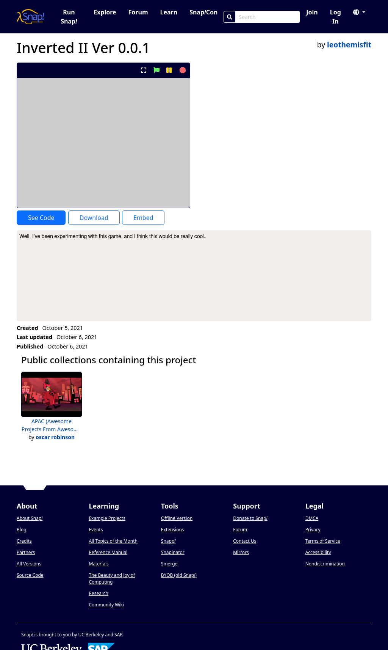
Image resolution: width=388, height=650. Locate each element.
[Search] (230, 17)
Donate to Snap (250, 518)
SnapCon (203, 12)
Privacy (313, 529)
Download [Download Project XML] (94, 218)
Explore (105, 12)
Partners (26, 552)
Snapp (168, 541)
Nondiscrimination (325, 564)
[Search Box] (267, 17)
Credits (24, 541)
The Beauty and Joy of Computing (112, 578)
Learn (168, 12)
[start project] (156, 70)
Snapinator (173, 552)
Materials (98, 564)
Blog (22, 529)
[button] (359, 12)
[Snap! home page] (30, 16)
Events (96, 529)
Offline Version (176, 518)
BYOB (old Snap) (179, 575)
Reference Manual (108, 552)
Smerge (169, 564)
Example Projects (107, 518)
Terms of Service (322, 541)
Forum (138, 12)
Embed (143, 218)
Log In (335, 16)
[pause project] (168, 70)
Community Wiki (106, 604)
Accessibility (318, 552)
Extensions (172, 529)
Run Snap (69, 16)
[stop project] (181, 70)
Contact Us (244, 541)
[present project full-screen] (143, 70)
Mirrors (241, 552)
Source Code (30, 575)
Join (312, 12)
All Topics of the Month (113, 541)
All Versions (29, 564)
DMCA (312, 518)
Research (98, 593)
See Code (41, 218)
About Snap (29, 518)
